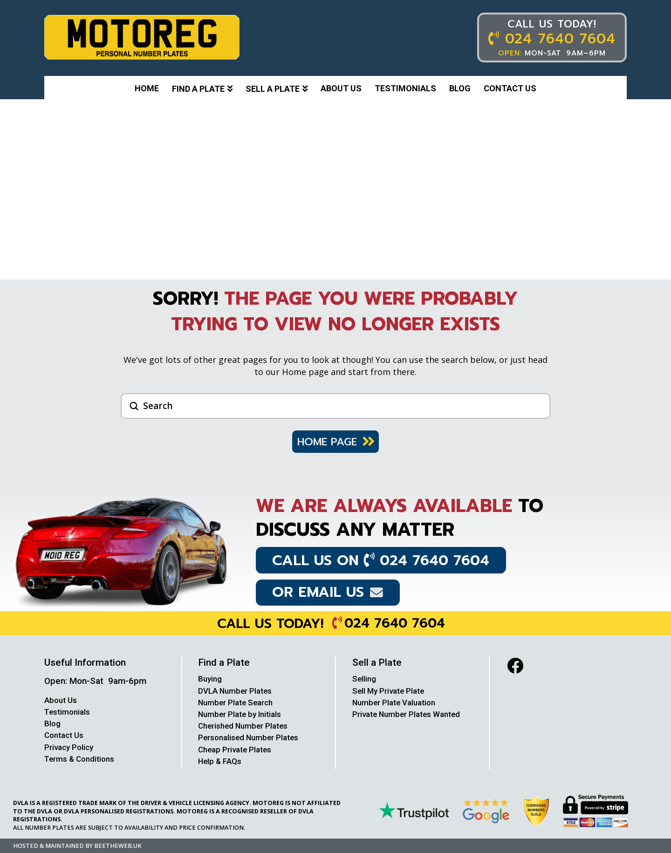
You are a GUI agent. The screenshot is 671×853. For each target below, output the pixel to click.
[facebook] (515, 665)
